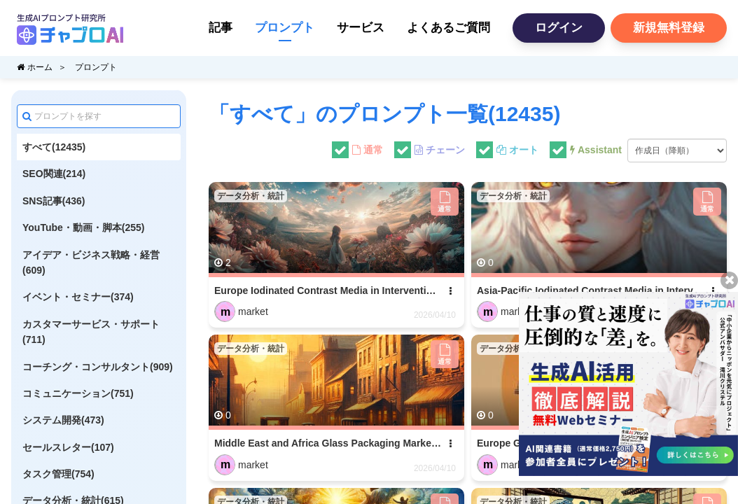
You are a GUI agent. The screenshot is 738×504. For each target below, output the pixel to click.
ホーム (35, 67)
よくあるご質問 (448, 27)
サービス (360, 27)
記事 (220, 27)
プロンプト (284, 27)
